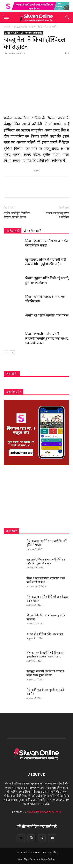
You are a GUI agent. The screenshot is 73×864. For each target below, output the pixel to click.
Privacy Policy (50, 852)
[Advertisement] (36, 496)
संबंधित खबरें (12, 230)
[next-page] (12, 352)
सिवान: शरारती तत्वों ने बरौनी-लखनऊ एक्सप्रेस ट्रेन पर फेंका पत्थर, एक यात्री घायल (47, 338)
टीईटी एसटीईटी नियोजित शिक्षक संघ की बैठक (17, 215)
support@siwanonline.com (44, 812)
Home (7, 26)
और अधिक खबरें (32, 230)
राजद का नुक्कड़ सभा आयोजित (57, 215)
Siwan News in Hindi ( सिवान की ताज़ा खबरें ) (36, 26)
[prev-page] (6, 352)
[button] (6, 17)
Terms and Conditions (27, 852)
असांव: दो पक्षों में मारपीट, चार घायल (47, 315)
